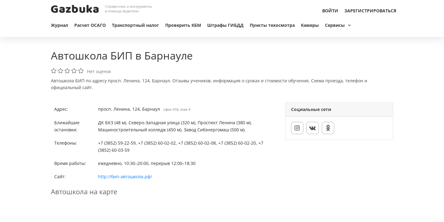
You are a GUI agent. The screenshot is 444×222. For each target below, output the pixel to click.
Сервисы (335, 25)
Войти (330, 11)
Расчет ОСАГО (90, 25)
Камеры (310, 25)
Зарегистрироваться (370, 11)
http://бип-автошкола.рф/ (125, 176)
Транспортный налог (135, 25)
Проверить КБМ (183, 25)
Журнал (59, 25)
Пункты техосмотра (272, 25)
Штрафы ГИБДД (225, 25)
